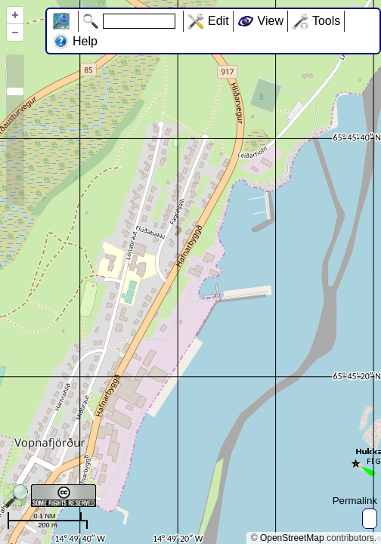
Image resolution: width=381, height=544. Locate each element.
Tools (326, 20)
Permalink (355, 500)
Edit (218, 20)
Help (85, 41)
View (270, 20)
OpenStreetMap (292, 538)
